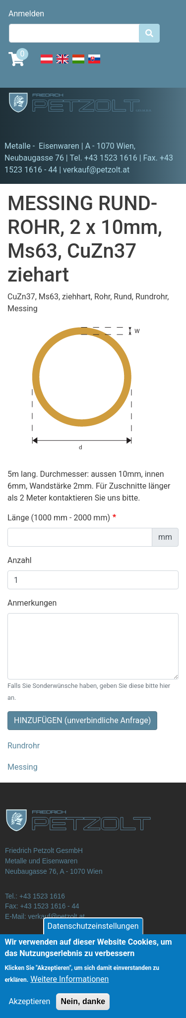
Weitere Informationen (69, 987)
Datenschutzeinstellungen (93, 934)
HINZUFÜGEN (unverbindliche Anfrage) (82, 720)
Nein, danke (83, 1009)
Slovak (94, 64)
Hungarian (78, 64)
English (62, 64)
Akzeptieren (29, 1009)
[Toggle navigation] (22, 126)
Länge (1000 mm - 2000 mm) (58, 517)
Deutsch (47, 64)
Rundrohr (23, 745)
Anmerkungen (32, 603)
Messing (22, 767)
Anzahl (19, 560)
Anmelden (26, 13)
